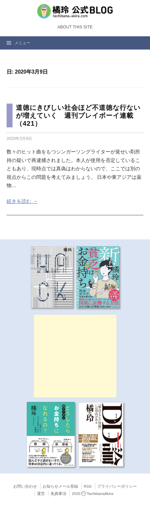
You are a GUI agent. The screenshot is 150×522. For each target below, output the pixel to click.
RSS (88, 486)
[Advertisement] (75, 356)
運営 (41, 493)
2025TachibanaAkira (92, 493)
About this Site (75, 27)
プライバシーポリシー (117, 486)
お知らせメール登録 (60, 486)
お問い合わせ (25, 486)
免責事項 (58, 493)
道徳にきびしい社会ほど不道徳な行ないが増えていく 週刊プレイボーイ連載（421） (78, 115)
